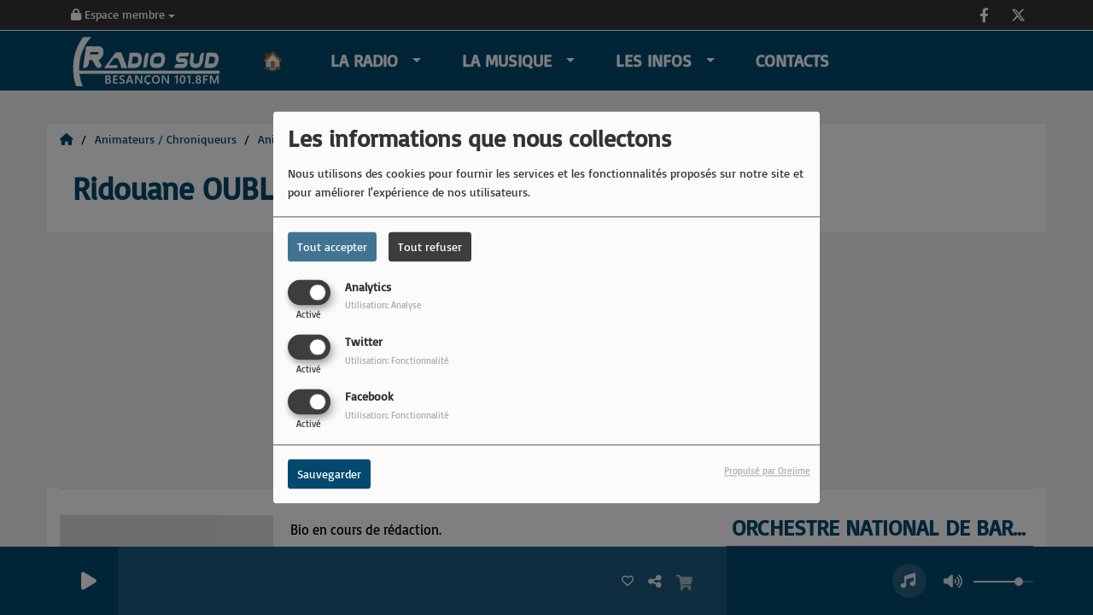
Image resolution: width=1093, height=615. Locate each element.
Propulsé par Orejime (767, 471)
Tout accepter (332, 246)
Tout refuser (430, 246)
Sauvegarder (329, 474)
